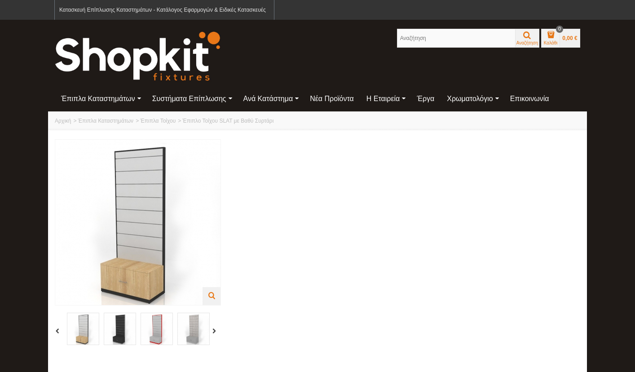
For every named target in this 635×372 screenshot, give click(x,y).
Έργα (425, 98)
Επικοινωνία (529, 98)
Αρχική (63, 121)
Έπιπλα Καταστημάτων (101, 98)
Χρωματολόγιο (473, 98)
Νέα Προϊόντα (332, 98)
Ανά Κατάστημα (271, 98)
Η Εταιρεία (386, 98)
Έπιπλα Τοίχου (158, 121)
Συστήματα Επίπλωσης (192, 98)
